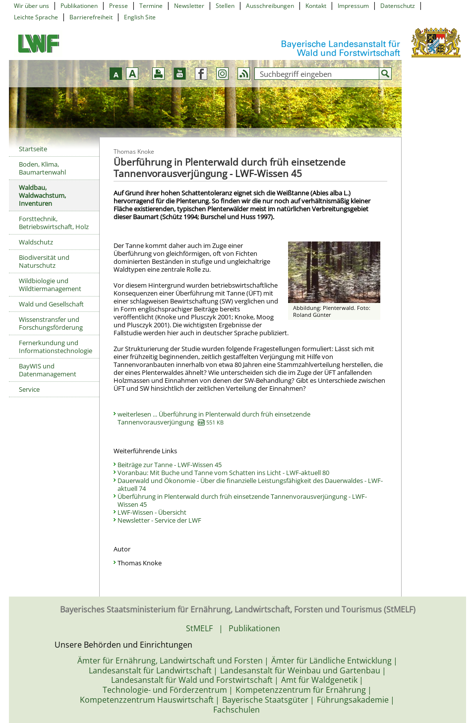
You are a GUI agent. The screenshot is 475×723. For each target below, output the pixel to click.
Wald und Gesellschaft (51, 304)
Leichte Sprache (36, 17)
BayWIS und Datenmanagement (47, 370)
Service (29, 389)
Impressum (353, 5)
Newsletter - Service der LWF (159, 520)
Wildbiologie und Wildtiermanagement (50, 284)
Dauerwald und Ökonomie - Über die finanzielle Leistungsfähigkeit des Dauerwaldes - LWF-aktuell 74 (250, 484)
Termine (151, 5)
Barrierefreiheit (91, 17)
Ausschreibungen (270, 5)
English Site (140, 17)
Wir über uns (31, 5)
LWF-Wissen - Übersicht (152, 512)
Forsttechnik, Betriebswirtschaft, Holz (54, 222)
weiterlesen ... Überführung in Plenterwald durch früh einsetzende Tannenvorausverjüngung (214, 418)
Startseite (33, 148)
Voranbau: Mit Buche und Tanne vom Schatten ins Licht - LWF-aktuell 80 (223, 472)
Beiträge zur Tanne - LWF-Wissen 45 (170, 464)
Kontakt (315, 5)
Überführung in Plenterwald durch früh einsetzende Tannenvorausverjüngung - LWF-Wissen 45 (242, 500)
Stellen (225, 5)
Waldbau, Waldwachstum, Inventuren (42, 195)
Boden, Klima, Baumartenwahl (42, 168)
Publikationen (79, 5)
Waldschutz (36, 242)
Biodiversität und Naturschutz (44, 261)
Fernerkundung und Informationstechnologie (55, 346)
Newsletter (189, 5)
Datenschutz (397, 5)
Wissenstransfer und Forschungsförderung (51, 323)
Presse (118, 5)
